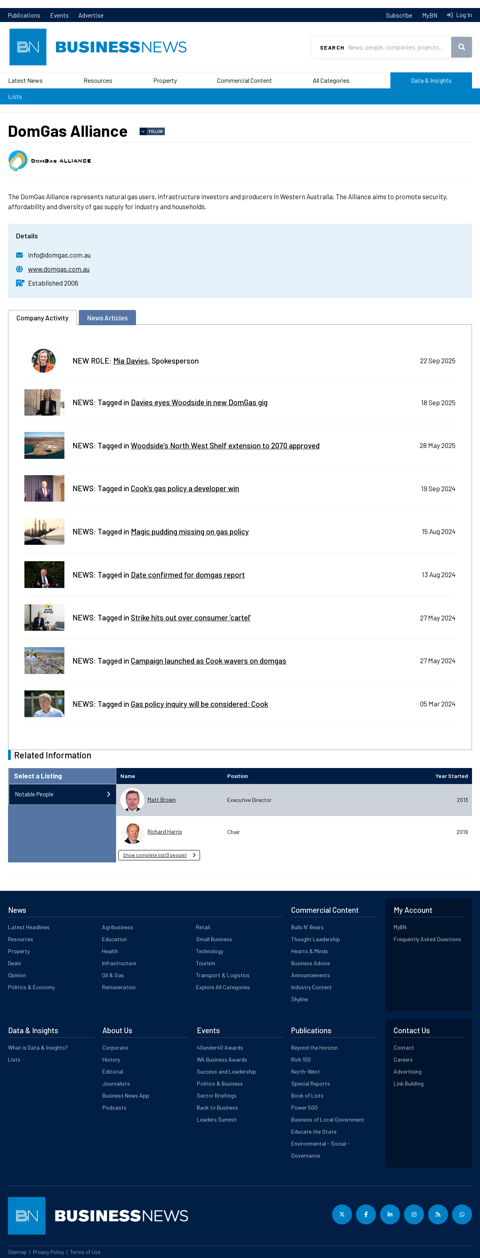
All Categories (331, 80)
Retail (203, 927)
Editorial (112, 1071)
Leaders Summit (217, 1119)
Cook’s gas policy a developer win (185, 488)
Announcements (310, 975)
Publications (24, 15)
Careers (403, 1059)
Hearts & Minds (309, 951)
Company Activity (42, 318)
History (111, 1059)
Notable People (34, 794)
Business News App (125, 1095)
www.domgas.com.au (59, 269)
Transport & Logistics (223, 975)
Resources (98, 80)
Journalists (116, 1083)
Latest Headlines (29, 927)
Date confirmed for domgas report (188, 574)
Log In (463, 14)
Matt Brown (162, 799)
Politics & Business (220, 1083)
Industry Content (311, 987)
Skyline (299, 999)
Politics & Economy (31, 987)
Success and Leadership (226, 1071)
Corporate (115, 1047)
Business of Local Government (327, 1119)
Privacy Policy (48, 1252)
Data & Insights (431, 80)
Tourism (205, 963)
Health (110, 951)
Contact (404, 1047)
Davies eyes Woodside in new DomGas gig (199, 402)
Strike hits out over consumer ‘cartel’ (191, 617)
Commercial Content (244, 80)
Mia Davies (130, 360)
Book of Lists (307, 1095)
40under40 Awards (220, 1047)
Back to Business (217, 1107)
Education (114, 939)
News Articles (107, 318)
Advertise (91, 15)
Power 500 (304, 1107)
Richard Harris (165, 831)
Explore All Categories (223, 987)
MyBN (429, 15)
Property (165, 80)
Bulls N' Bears (307, 927)
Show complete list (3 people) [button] (154, 855)
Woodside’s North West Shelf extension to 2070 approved (225, 445)
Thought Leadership (315, 939)
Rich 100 (301, 1059)
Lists (15, 96)
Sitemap (17, 1252)
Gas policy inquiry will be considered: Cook (199, 703)
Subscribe (399, 15)
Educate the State (313, 1131)
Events (59, 15)
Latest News (25, 80)
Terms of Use (85, 1252)
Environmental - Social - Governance (320, 1149)
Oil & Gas (113, 975)
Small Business (214, 939)
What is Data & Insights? (38, 1047)
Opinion (17, 975)
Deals (14, 963)
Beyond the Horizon (314, 1047)
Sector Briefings (216, 1095)
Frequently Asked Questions (427, 939)
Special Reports (310, 1083)
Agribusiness (117, 927)
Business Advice (310, 963)
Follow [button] (156, 131)
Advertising (408, 1071)
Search (332, 47)
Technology (209, 951)
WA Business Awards (222, 1059)
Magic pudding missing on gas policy (190, 531)
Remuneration (119, 987)
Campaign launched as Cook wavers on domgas (208, 660)
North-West (305, 1071)
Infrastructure (119, 963)
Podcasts (114, 1107)
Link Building (409, 1083)
